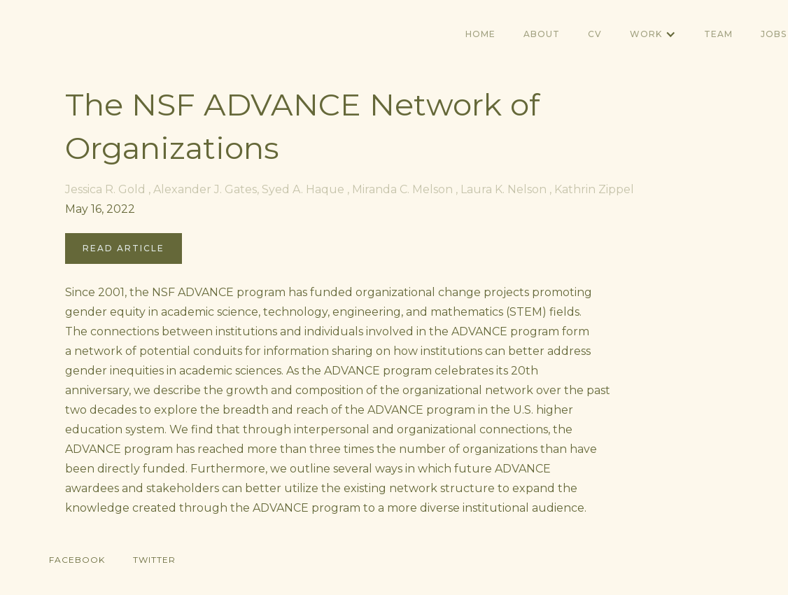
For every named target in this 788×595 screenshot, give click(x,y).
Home (480, 34)
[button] (653, 34)
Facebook (77, 559)
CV (595, 34)
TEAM (718, 34)
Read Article (123, 248)
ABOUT (541, 34)
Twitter (154, 559)
